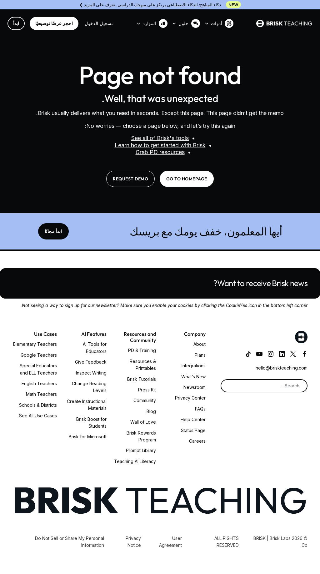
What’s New (193, 376)
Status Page (193, 430)
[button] (219, 23)
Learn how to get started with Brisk (160, 145)
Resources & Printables (143, 365)
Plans (200, 355)
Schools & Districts (38, 405)
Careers (197, 441)
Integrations (194, 365)
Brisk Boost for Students (91, 422)
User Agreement (170, 542)
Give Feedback (91, 362)
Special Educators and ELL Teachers (38, 369)
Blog (151, 411)
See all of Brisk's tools (160, 138)
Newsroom (194, 387)
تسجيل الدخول (99, 23)
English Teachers (39, 383)
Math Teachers (41, 394)
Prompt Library (141, 450)
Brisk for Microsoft (88, 436)
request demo (130, 179)
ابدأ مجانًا (53, 231)
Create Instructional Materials (87, 405)
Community (144, 400)
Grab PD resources (160, 152)
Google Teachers (39, 355)
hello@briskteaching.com (282, 367)
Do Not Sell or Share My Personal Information (69, 542)
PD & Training (142, 350)
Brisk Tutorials (141, 379)
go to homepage (186, 179)
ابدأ (16, 23)
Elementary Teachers (35, 344)
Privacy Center (190, 397)
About (199, 344)
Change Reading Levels (89, 387)
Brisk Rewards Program (141, 436)
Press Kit (147, 389)
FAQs (200, 408)
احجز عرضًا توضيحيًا (54, 23)
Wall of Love (143, 422)
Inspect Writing (91, 372)
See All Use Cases (38, 415)
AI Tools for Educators (95, 347)
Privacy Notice (133, 542)
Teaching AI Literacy (135, 461)
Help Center (193, 419)
